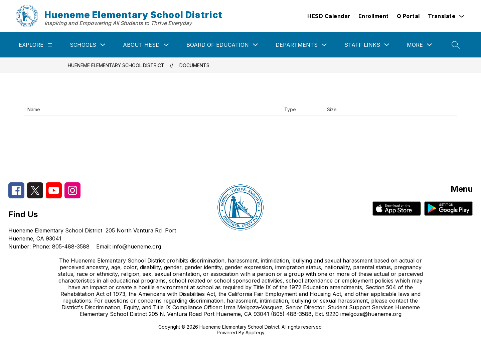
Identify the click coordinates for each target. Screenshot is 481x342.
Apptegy (255, 332)
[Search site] (456, 45)
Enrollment (373, 16)
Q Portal (408, 16)
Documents (194, 65)
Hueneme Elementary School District (116, 65)
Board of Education (217, 44)
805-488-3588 (71, 246)
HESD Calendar (328, 16)
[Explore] (50, 44)
